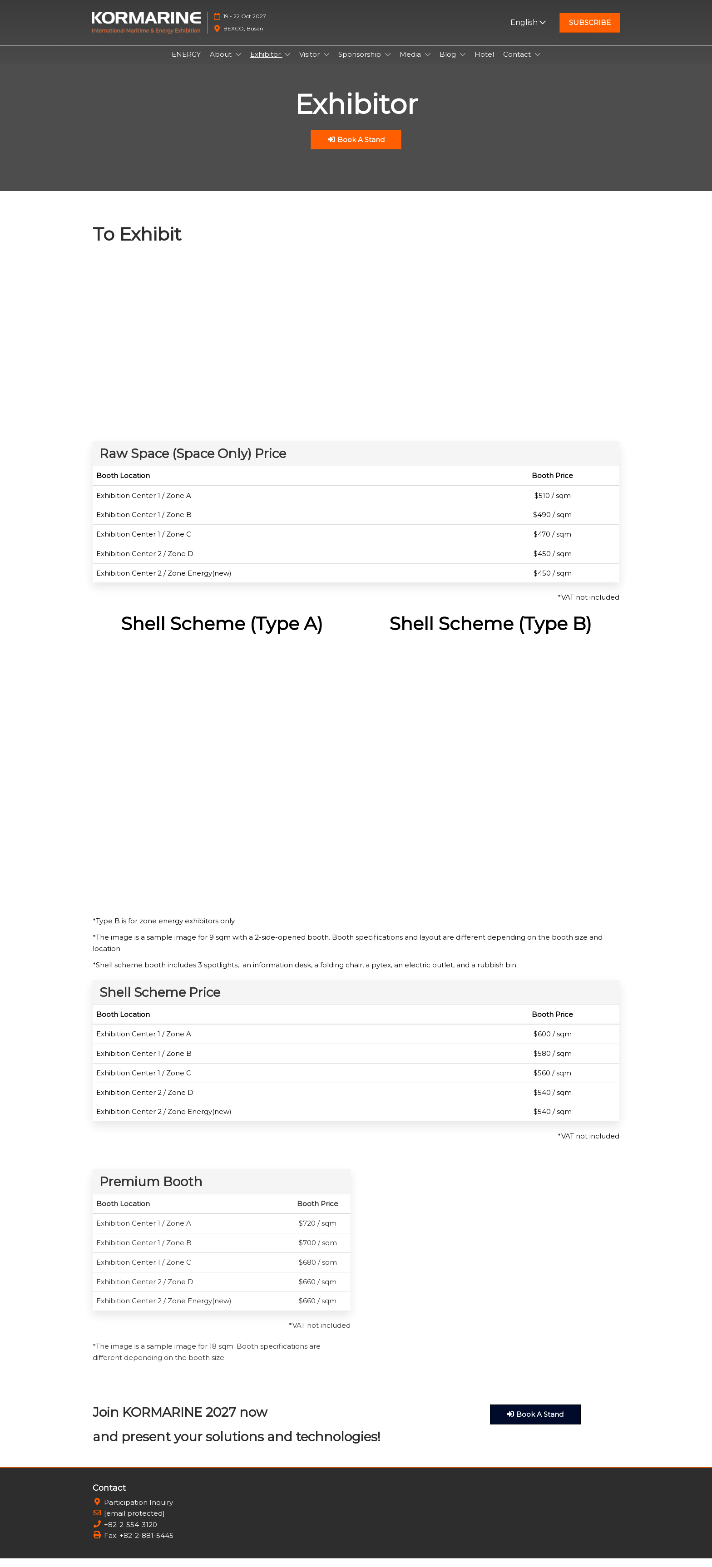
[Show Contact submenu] (537, 63)
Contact (518, 63)
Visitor (310, 63)
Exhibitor (266, 63)
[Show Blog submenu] (462, 63)
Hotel (484, 63)
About (221, 63)
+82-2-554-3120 (130, 1533)
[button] (589, 31)
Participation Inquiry (138, 1511)
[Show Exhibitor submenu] (287, 63)
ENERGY (186, 63)
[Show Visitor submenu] (326, 63)
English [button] (528, 31)
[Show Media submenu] (427, 63)
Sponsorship (360, 63)
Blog (449, 63)
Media (411, 63)
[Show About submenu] (238, 63)
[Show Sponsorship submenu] (388, 63)
